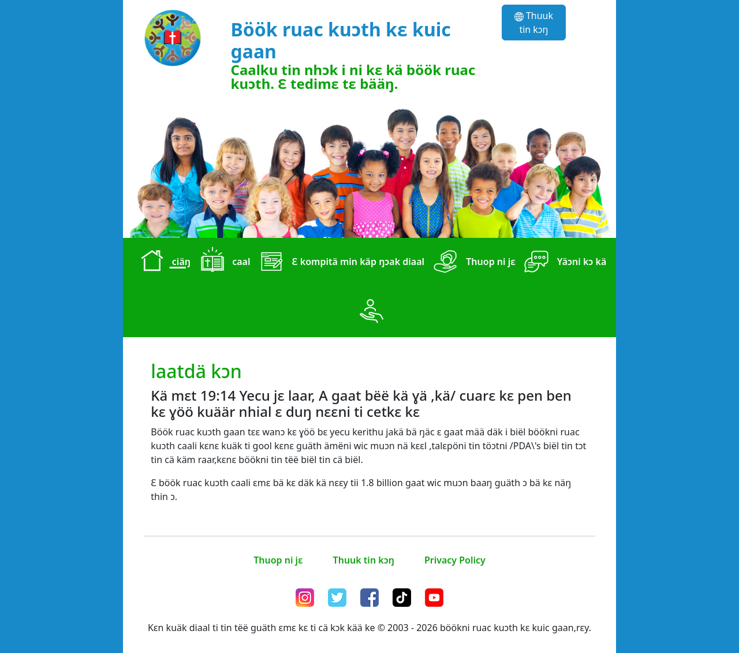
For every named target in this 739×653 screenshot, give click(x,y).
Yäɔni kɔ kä (563, 262)
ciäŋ (163, 262)
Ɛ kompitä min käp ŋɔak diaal (339, 262)
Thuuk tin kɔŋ (533, 22)
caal (222, 262)
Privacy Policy (455, 560)
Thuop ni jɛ (472, 262)
